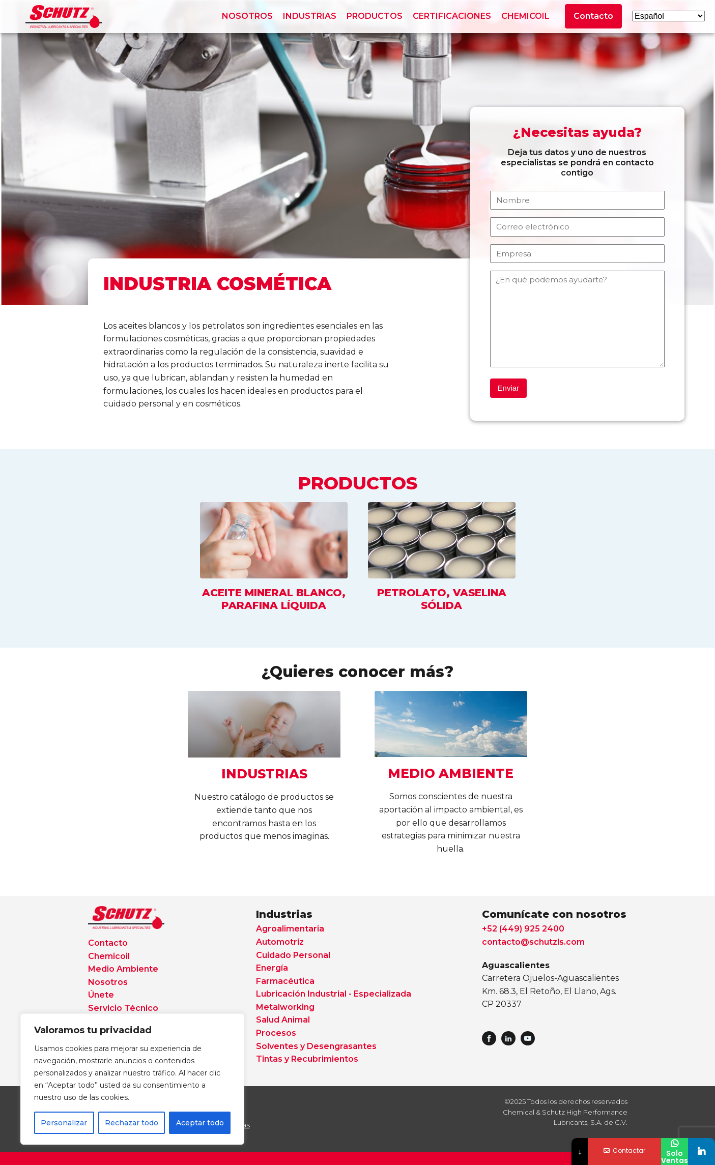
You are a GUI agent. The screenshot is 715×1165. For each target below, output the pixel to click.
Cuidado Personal (293, 955)
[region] (132, 1079)
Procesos (276, 1033)
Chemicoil (109, 956)
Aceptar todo (200, 1122)
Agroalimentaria (290, 929)
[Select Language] (668, 16)
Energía (272, 968)
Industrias (284, 914)
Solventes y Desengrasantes (316, 1046)
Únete (101, 995)
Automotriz (280, 942)
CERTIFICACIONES (452, 16)
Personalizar (64, 1122)
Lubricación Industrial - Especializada (333, 994)
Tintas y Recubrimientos (307, 1059)
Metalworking (285, 1007)
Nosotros (108, 982)
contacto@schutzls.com (533, 942)
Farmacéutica (285, 981)
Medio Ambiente (123, 969)
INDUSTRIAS (309, 16)
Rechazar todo (131, 1122)
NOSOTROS (247, 16)
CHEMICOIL (525, 16)
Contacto (593, 16)
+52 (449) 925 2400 (523, 929)
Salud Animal (283, 1020)
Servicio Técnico (123, 1008)
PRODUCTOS (375, 16)
